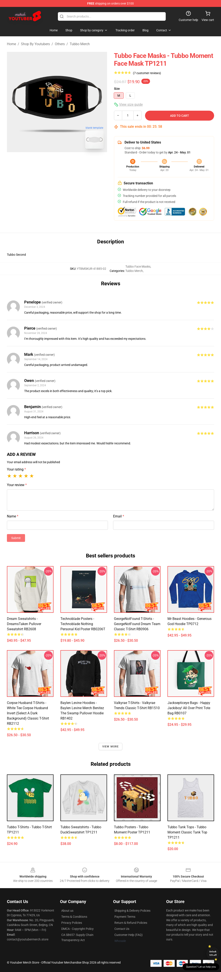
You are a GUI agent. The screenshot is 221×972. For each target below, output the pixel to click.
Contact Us (121, 929)
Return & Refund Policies (130, 922)
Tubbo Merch (80, 44)
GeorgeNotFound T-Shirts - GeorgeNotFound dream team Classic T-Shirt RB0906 (137, 624)
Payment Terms (124, 916)
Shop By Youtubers (35, 44)
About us (67, 910)
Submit (16, 538)
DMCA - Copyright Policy (77, 929)
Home (11, 44)
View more (110, 746)
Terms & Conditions (74, 916)
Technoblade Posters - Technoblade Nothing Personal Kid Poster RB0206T (82, 624)
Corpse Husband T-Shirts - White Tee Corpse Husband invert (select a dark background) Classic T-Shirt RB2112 (28, 713)
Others (60, 44)
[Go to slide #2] (68, 161)
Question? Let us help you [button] (201, 966)
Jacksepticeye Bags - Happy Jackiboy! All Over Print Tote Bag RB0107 (188, 708)
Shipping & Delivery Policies (132, 910)
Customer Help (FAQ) (128, 935)
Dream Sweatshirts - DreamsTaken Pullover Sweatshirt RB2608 (24, 624)
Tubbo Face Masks (137, 266)
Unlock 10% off (213, 953)
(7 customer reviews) (147, 73)
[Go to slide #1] (45, 161)
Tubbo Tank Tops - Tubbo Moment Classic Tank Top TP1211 (187, 832)
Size (117, 88)
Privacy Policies (71, 922)
